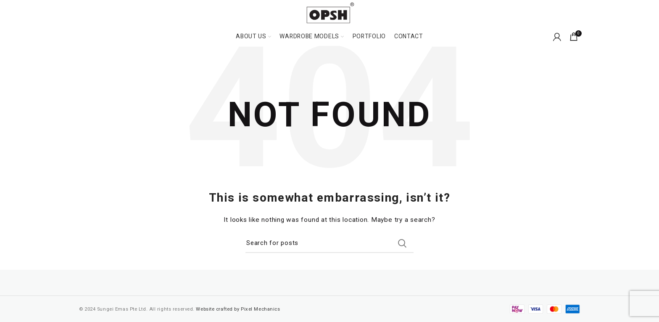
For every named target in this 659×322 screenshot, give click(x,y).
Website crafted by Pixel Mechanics (238, 309)
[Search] (329, 243)
